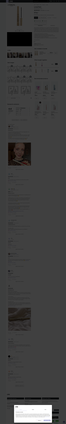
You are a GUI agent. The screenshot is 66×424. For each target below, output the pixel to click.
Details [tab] (33, 409)
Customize (40, 420)
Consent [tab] (20, 409)
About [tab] (45, 409)
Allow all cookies (47, 420)
